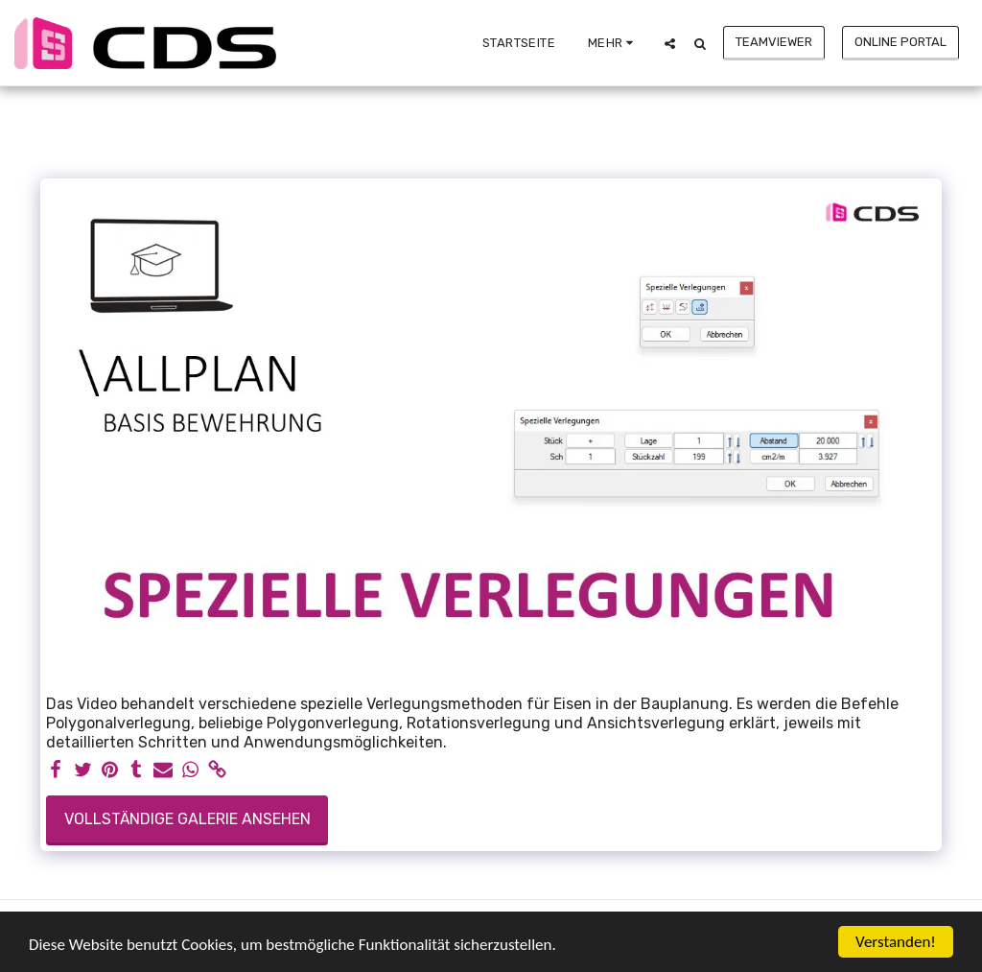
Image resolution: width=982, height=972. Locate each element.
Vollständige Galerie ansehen (187, 819)
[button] (670, 43)
